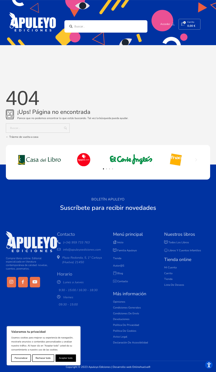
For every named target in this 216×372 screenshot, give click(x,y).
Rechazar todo (43, 358)
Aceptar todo (66, 358)
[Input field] (65, 128)
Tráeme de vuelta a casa (22, 137)
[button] (20, 160)
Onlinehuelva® (141, 367)
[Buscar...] (38, 128)
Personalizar (21, 358)
